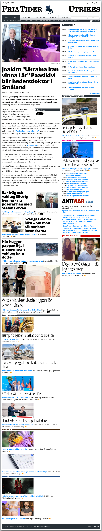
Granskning (74, 21)
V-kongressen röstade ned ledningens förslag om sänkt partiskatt (81, 36)
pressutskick (32, 145)
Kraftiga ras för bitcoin (74, 176)
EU (68, 21)
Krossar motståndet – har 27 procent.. (17, 398)
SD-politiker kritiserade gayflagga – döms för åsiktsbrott (83, 83)
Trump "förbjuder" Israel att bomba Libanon (81, 88)
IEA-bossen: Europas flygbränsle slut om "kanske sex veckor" (80, 162)
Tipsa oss (95, 21)
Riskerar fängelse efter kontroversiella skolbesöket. (22, 310)
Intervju (20, 21)
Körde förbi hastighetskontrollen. (75, 136)
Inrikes (35, 21)
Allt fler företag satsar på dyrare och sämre (83, 52)
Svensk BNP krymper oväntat (77, 182)
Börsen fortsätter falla (74, 194)
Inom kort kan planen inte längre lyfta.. (77, 169)
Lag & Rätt (28, 21)
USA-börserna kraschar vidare (77, 188)
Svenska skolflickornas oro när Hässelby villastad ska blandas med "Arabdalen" (82, 30)
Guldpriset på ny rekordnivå (76, 174)
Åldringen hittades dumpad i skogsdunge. (18, 212)
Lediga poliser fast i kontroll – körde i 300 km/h (83, 77)
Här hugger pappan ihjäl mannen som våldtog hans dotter (13, 249)
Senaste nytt (68, 25)
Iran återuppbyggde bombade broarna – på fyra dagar (30, 364)
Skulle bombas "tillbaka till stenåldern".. (18, 371)
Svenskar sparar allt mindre (76, 184)
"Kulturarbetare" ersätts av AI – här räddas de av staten (83, 41)
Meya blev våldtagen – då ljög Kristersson (80, 266)
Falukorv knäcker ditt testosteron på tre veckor (82, 56)
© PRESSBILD (55, 64)
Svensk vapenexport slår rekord (77, 196)
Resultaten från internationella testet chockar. (20, 234)
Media (55, 21)
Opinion (64, 17)
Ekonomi (26, 17)
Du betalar (62, 21)
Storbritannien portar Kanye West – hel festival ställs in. (23, 496)
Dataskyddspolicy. (43, 527)
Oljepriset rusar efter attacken (77, 180)
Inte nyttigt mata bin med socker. (15, 449)
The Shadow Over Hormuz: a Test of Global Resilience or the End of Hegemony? (79, 216)
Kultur (53, 17)
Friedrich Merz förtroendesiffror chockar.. (18, 425)
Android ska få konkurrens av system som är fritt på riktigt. (25, 472)
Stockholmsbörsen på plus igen (77, 192)
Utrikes (42, 21)
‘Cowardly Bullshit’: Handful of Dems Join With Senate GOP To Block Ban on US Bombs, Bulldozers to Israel (80, 221)
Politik (48, 21)
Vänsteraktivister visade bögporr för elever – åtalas (27, 302)
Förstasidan (10, 17)
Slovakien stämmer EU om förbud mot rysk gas (84, 62)
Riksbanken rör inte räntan (76, 178)
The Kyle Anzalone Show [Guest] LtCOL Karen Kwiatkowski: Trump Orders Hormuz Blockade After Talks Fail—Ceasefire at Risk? (80, 230)
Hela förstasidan (9, 21)
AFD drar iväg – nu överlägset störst (22, 393)
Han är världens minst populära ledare (24, 420)
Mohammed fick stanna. (72, 274)
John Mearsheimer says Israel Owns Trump (79, 226)
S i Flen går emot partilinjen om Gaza (81, 67)
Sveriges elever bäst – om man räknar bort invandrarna (38, 224)
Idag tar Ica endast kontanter (76, 186)
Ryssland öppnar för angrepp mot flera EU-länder (83, 47)
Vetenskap (40, 17)
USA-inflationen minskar (75, 190)
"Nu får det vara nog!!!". (12, 339)
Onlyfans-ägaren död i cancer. (14, 519)
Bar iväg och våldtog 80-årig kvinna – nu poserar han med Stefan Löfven (17, 200)
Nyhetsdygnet (95, 94)
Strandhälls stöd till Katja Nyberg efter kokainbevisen (82, 72)
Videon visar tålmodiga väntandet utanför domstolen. (23, 261)
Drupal (96, 527)
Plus (75, 25)
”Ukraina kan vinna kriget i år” (27, 131)
